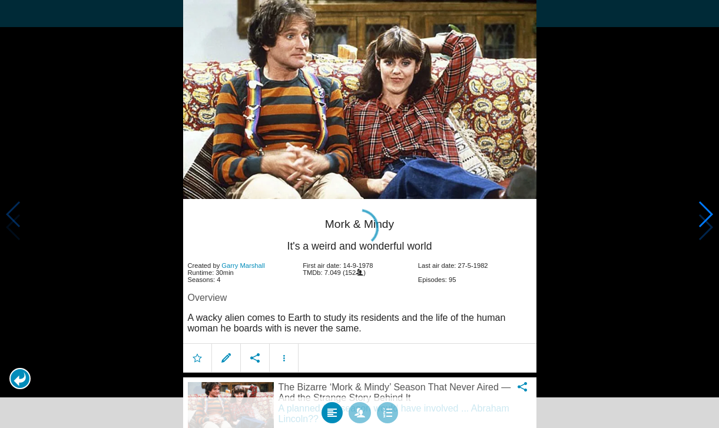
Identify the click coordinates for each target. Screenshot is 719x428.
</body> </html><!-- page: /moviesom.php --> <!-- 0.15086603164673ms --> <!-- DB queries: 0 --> (359, 214)
